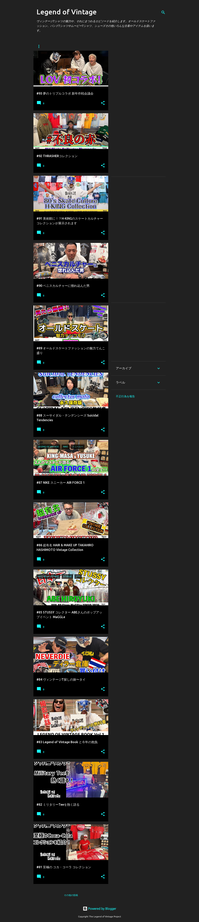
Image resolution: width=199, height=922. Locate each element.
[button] (102, 103)
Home (40, 46)
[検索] (163, 12)
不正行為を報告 (125, 396)
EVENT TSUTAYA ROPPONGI (86, 46)
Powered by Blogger (99, 908)
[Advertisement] (138, 113)
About (56, 46)
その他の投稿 (71, 895)
